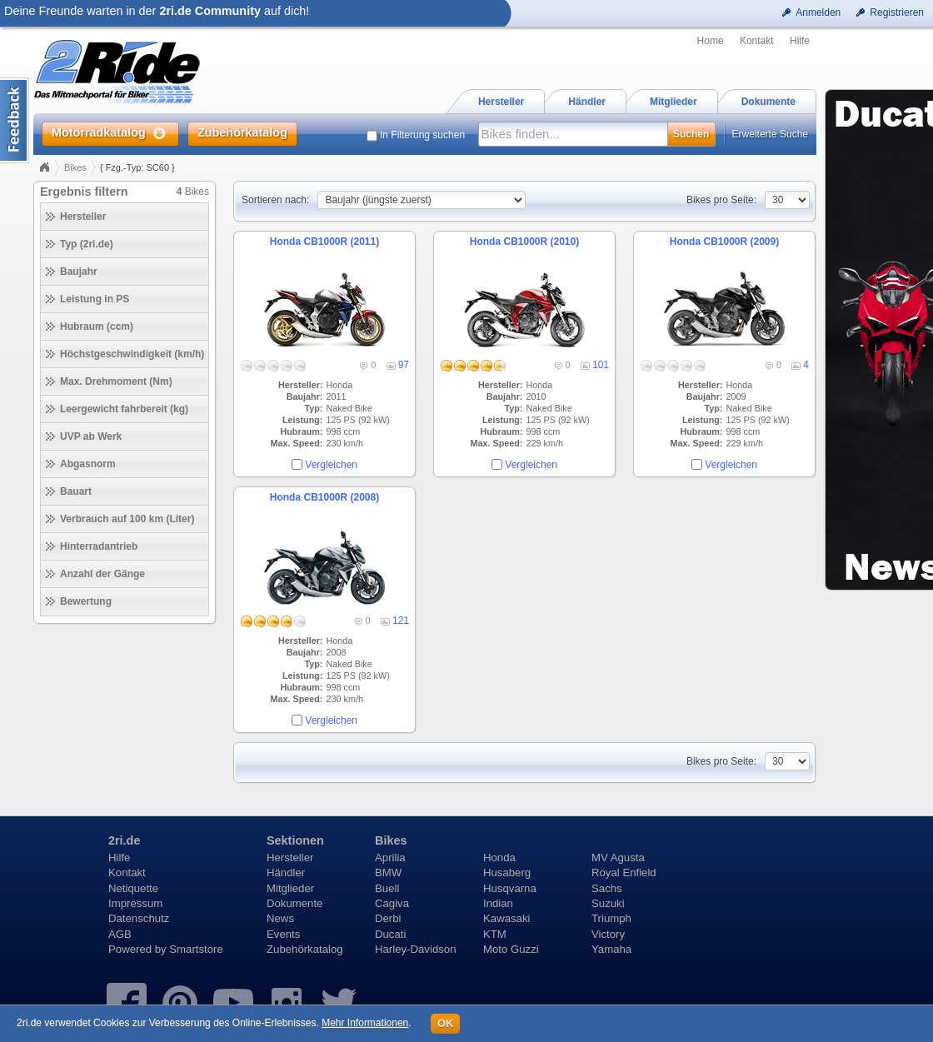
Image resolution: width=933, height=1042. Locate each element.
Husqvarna (509, 888)
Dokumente (294, 903)
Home (710, 41)
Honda (499, 857)
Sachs (606, 888)
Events (283, 934)
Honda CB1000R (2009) (724, 241)
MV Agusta (618, 857)
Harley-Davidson (415, 949)
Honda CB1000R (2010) (524, 241)
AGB (120, 934)
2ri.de (124, 840)
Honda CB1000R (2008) (324, 497)
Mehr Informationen (365, 1023)
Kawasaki (506, 918)
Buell (387, 888)
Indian (498, 903)
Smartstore (196, 949)
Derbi (388, 918)
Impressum (135, 903)
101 (600, 365)
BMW (388, 872)
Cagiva (392, 903)
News (280, 918)
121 (400, 620)
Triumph (611, 918)
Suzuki (608, 903)
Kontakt (757, 41)
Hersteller (290, 857)
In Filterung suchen (422, 135)
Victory (608, 934)
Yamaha (611, 949)
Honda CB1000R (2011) (324, 241)
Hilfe (800, 41)
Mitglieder (290, 888)
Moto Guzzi (511, 949)
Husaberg (507, 872)
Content (14, 120)
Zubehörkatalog (305, 949)
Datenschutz (138, 918)
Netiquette (133, 888)
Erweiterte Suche (770, 134)
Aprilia (390, 857)
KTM (494, 934)
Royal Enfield (623, 872)
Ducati (390, 934)
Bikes (75, 167)
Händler (286, 872)
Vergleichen (331, 465)
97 (403, 365)
